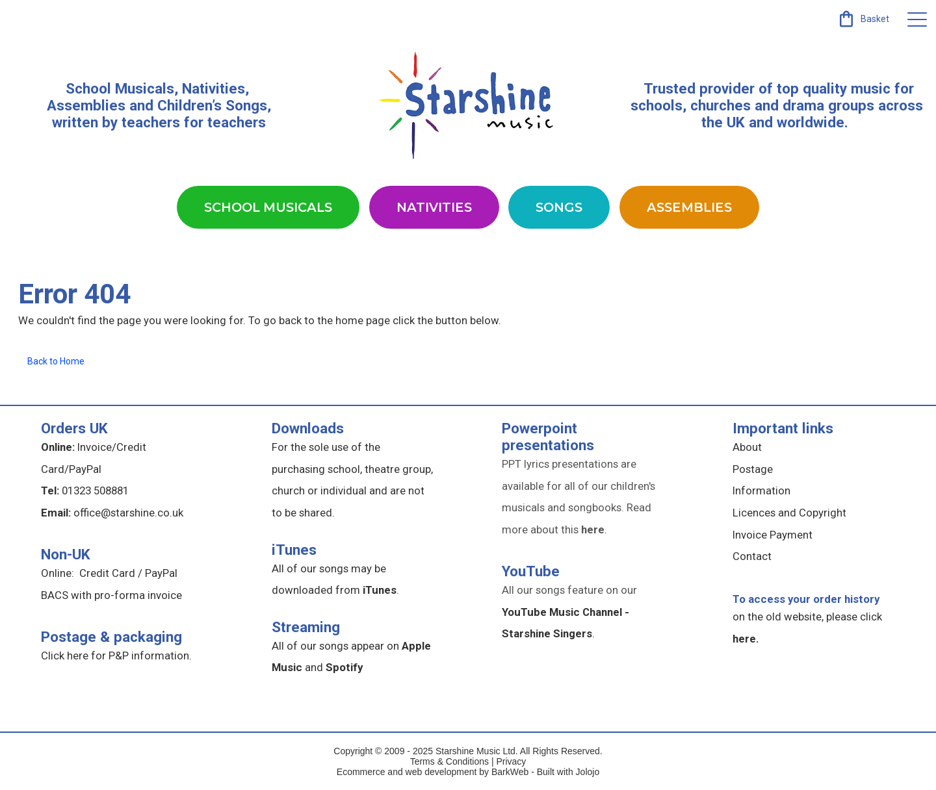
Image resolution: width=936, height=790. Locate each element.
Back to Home (55, 361)
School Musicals (120, 88)
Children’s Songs (212, 105)
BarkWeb (511, 772)
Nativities (434, 207)
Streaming (306, 626)
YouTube (531, 571)
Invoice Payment (772, 534)
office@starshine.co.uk (128, 512)
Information (761, 490)
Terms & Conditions (449, 761)
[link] (863, 19)
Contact (752, 556)
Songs (559, 207)
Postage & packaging (111, 636)
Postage (753, 469)
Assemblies (689, 207)
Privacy (511, 761)
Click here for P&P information (115, 655)
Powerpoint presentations (548, 436)
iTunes (294, 549)
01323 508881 (95, 490)
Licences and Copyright (789, 512)
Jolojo (588, 772)
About (747, 446)
